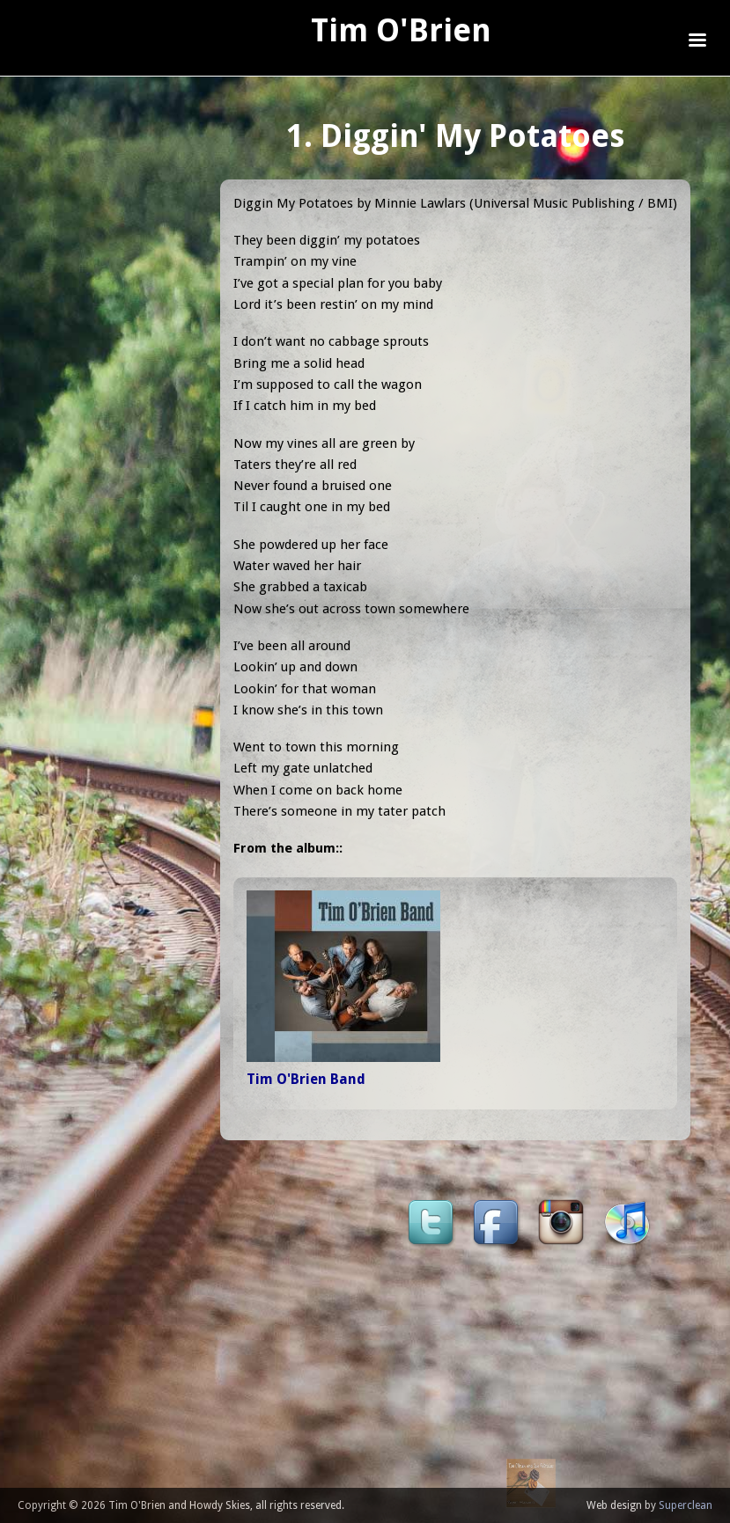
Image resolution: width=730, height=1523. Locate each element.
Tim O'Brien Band (306, 1079)
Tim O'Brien (401, 30)
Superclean (685, 1505)
